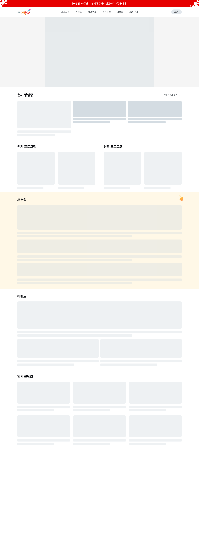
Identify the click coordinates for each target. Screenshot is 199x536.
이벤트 (120, 12)
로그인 (176, 12)
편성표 (79, 12)
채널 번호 (92, 12)
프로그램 (65, 12)
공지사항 (107, 12)
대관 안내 (133, 12)
